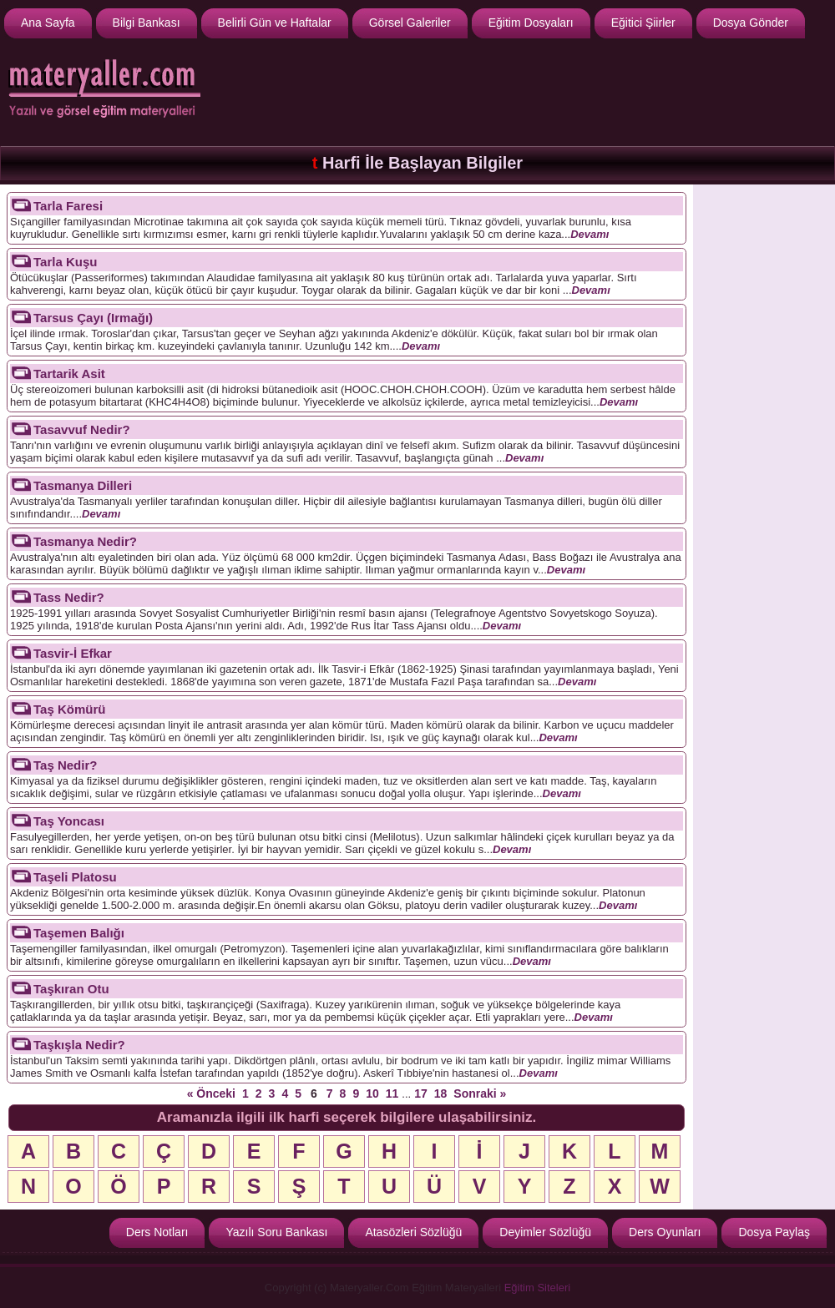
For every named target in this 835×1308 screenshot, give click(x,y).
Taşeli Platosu (75, 877)
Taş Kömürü (69, 709)
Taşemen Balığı (78, 933)
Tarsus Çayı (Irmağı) (93, 318)
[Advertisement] (764, 439)
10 (372, 1093)
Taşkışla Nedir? (79, 1045)
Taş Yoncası (68, 821)
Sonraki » (479, 1093)
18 (441, 1093)
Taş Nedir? (65, 765)
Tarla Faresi (68, 206)
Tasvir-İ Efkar (72, 653)
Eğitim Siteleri (537, 1287)
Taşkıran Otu (71, 989)
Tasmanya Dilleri (82, 485)
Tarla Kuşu (65, 262)
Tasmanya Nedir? (85, 541)
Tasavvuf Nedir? (81, 429)
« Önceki (211, 1093)
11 (392, 1093)
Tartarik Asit (69, 373)
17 (421, 1093)
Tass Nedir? (68, 597)
